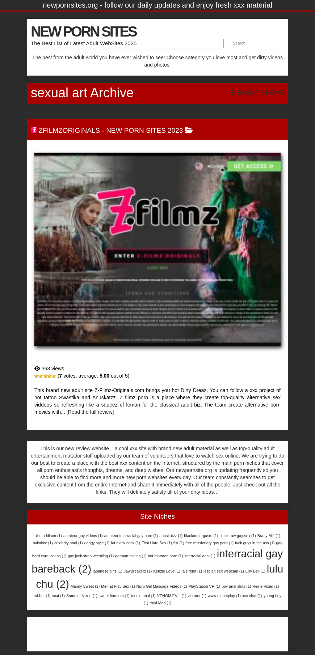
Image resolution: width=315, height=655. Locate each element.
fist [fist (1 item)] (178, 543)
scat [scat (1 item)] (58, 596)
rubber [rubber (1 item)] (42, 596)
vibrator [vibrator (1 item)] (197, 596)
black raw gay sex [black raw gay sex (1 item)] (237, 535)
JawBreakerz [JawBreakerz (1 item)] (138, 571)
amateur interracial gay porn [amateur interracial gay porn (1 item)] (131, 535)
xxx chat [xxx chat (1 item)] (252, 596)
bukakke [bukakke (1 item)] (43, 543)
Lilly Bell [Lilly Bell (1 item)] (255, 571)
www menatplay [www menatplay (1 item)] (224, 596)
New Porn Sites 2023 (144, 130)
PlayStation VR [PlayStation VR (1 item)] (204, 586)
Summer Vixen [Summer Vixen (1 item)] (81, 596)
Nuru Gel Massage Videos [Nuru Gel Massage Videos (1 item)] (161, 586)
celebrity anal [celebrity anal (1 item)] (68, 543)
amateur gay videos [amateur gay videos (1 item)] (83, 535)
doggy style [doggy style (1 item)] (97, 543)
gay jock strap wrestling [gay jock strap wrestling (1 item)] (91, 556)
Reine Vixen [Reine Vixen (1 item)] (265, 586)
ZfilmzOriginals (69, 130)
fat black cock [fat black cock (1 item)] (125, 543)
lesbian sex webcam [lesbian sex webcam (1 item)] (223, 571)
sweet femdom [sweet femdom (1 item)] (114, 596)
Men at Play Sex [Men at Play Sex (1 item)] (118, 586)
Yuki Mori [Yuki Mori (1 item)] (161, 603)
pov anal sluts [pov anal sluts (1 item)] (236, 586)
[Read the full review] (90, 412)
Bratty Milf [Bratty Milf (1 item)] (268, 535)
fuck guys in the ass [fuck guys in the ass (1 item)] (255, 543)
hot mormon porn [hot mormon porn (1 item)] (165, 556)
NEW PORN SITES (83, 31)
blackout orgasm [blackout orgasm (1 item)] (201, 535)
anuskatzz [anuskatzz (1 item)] (170, 535)
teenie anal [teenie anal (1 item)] (143, 596)
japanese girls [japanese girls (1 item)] (107, 571)
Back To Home (257, 92)
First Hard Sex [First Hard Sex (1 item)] (157, 543)
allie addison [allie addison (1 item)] (48, 535)
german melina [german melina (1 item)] (130, 556)
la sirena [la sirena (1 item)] (192, 571)
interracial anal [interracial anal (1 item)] (199, 556)
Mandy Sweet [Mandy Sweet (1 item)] (85, 586)
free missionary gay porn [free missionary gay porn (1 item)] (209, 543)
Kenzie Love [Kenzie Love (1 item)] (166, 571)
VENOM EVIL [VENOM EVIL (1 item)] (171, 596)
